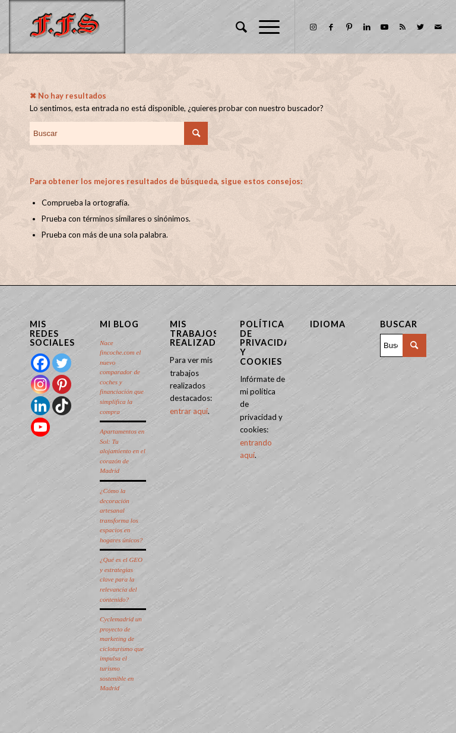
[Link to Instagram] (313, 27)
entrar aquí (189, 411)
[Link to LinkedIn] (367, 27)
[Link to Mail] (438, 27)
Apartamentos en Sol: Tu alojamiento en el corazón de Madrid (122, 451)
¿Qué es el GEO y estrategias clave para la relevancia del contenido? (121, 579)
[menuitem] (235, 26)
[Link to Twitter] (420, 27)
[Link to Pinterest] (349, 27)
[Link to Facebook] (331, 27)
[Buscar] (235, 26)
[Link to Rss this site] (402, 27)
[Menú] (263, 26)
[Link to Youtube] (385, 27)
